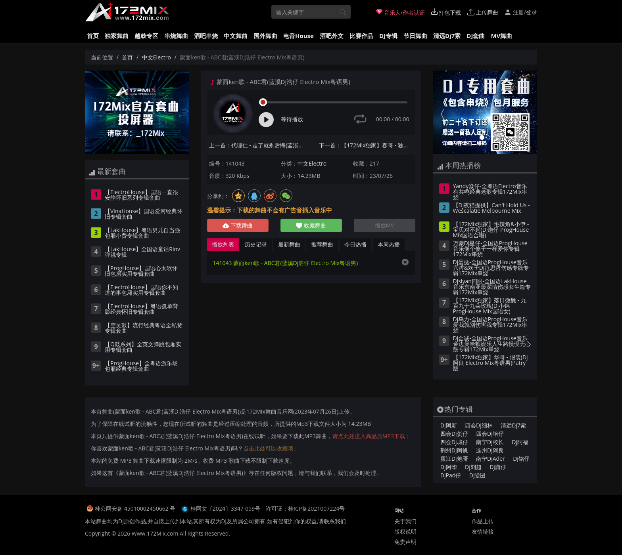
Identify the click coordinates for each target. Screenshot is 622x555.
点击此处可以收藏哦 (268, 448)
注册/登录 (520, 12)
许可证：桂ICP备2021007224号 (305, 508)
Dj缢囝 (477, 475)
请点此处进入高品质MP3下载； (371, 436)
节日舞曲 (415, 36)
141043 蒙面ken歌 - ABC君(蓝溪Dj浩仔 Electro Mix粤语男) (285, 263)
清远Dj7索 (447, 36)
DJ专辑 (388, 36)
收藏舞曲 (311, 225)
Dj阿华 (448, 467)
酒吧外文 (332, 36)
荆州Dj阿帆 (454, 450)
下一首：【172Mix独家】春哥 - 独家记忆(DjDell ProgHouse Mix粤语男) (367, 145)
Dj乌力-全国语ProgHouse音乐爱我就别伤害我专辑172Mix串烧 (490, 325)
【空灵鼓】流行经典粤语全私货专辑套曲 (143, 328)
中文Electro (156, 57)
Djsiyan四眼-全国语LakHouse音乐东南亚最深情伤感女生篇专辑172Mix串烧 (492, 287)
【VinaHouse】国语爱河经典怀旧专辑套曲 (143, 214)
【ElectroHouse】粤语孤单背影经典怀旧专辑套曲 (141, 309)
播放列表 (223, 244)
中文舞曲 (236, 36)
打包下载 (446, 12)
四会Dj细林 (479, 425)
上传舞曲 (482, 12)
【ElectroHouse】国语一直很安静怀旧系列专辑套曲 (141, 195)
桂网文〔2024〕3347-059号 (225, 508)
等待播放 (292, 119)
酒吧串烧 (206, 36)
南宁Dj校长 (490, 442)
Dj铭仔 (521, 458)
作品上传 (483, 521)
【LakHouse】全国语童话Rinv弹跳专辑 (142, 252)
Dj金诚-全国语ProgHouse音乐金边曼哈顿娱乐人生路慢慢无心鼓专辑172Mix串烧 (492, 344)
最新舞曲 (289, 244)
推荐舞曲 (322, 244)
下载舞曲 (238, 225)
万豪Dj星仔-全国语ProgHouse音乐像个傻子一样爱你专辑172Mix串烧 (490, 249)
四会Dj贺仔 (454, 433)
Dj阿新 (448, 425)
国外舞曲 (265, 36)
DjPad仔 (450, 475)
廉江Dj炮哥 (454, 458)
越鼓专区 (146, 36)
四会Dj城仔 (454, 442)
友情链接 (483, 531)
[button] (441, 112)
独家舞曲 (117, 36)
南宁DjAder (490, 458)
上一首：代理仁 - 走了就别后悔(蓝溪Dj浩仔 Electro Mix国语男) (257, 145)
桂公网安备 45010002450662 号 (136, 508)
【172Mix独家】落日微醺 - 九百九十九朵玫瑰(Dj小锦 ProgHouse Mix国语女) (489, 306)
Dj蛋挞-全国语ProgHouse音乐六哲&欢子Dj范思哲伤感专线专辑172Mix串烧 (491, 268)
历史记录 (256, 244)
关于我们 (405, 521)
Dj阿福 (520, 442)
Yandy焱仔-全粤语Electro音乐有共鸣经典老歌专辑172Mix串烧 (490, 192)
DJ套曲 (475, 36)
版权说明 (405, 531)
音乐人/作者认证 (400, 12)
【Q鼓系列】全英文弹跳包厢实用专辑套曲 (143, 347)
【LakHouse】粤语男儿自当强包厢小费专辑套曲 (142, 233)
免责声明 (405, 541)
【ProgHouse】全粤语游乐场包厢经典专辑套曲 (141, 366)
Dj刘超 (473, 467)
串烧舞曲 (176, 36)
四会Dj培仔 (490, 433)
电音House (298, 36)
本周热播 (389, 244)
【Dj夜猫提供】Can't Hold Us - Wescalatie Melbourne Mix (491, 208)
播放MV (384, 225)
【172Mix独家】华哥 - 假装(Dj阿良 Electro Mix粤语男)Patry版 (490, 363)
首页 (93, 36)
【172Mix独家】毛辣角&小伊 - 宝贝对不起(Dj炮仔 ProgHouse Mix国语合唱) (491, 230)
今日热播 (355, 244)
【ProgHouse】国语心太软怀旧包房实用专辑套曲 (141, 271)
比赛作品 (361, 36)
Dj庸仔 (498, 467)
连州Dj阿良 (490, 450)
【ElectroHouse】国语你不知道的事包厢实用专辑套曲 (141, 290)
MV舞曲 (501, 36)
